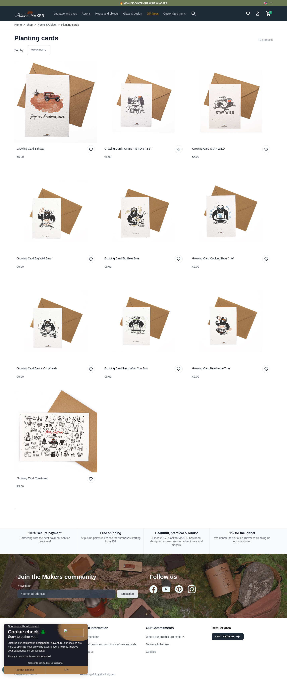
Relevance (39, 50)
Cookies (151, 651)
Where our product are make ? (165, 636)
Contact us (86, 651)
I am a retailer (227, 636)
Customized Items (25, 674)
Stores (84, 659)
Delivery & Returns (157, 644)
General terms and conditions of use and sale (108, 644)
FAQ (83, 666)
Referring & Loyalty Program (97, 674)
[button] (193, 13)
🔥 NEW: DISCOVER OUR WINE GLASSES (143, 3)
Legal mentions (89, 636)
